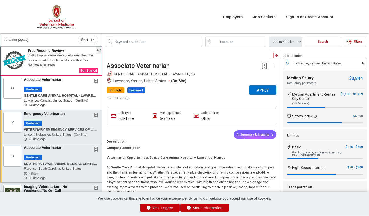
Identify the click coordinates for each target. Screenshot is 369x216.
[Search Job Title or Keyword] (157, 42)
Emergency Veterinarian (44, 114)
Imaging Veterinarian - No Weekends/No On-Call (45, 188)
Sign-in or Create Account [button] (309, 17)
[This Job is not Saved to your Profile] (97, 81)
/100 (359, 116)
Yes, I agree (160, 208)
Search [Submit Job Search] (323, 42)
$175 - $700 (354, 147)
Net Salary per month (301, 83)
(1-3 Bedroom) (300, 103)
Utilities (293, 136)
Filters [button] (355, 42)
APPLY (263, 90)
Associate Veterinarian (43, 80)
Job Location (293, 56)
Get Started (88, 70)
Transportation (299, 187)
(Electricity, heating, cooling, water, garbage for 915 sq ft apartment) (317, 153)
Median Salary (300, 77)
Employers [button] (233, 17)
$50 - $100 (355, 167)
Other (206, 118)
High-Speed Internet (308, 168)
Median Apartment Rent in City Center (313, 96)
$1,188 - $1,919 (352, 94)
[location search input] (238, 42)
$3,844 (356, 78)
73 (354, 116)
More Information (204, 208)
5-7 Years (168, 118)
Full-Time (126, 118)
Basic (296, 147)
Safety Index (302, 116)
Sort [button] (88, 40)
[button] (51, 61)
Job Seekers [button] (264, 17)
